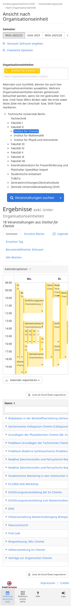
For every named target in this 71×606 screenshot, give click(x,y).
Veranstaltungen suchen (32, 197)
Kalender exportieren (22, 380)
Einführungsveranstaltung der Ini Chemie (35, 492)
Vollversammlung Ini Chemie (26, 550)
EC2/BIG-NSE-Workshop (23, 484)
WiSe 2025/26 (53, 35)
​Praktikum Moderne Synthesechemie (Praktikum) (39, 451)
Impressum (48, 583)
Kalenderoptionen (16, 269)
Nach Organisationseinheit (21, 7)
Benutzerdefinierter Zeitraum (24, 249)
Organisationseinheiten (18, 65)
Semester (9, 29)
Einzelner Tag (14, 241)
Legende (60, 234)
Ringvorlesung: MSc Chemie (26, 541)
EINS (11, 508)
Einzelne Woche (34, 234)
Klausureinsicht (18, 525)
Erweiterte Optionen (18, 50)
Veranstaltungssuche (50, 4)
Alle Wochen (14, 257)
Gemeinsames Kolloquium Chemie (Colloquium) (38, 426)
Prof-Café (14, 533)
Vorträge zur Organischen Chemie (30, 558)
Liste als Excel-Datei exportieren (47, 394)
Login (63, 594)
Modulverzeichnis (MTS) (22, 597)
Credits (64, 583)
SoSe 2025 (33, 35)
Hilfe (37, 594)
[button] (18, 356)
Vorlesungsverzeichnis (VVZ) (19, 4)
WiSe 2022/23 (14, 35)
